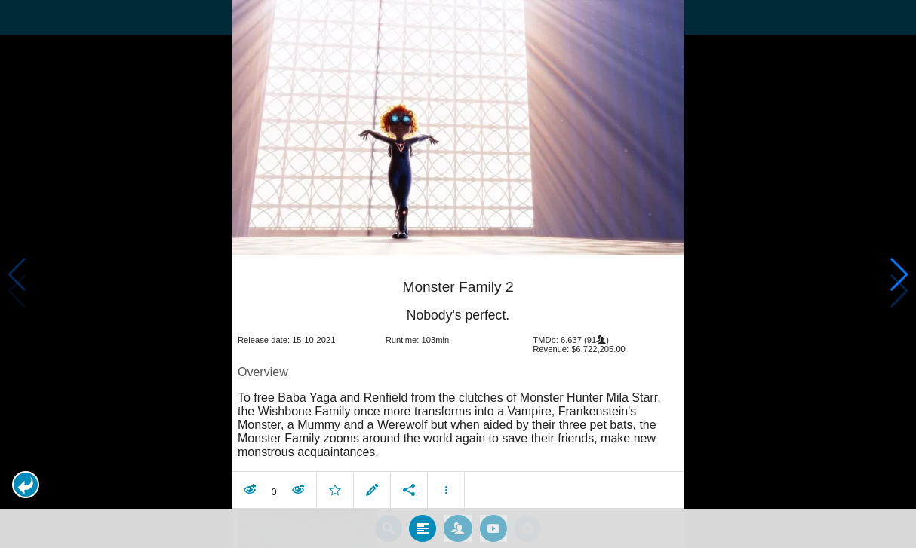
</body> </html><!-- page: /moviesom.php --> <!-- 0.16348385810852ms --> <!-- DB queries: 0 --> (458, 274)
